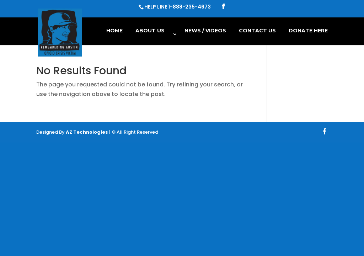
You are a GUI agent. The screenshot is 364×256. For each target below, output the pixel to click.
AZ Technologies (87, 132)
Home (114, 31)
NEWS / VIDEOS (205, 31)
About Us (150, 31)
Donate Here (308, 31)
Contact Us (257, 31)
